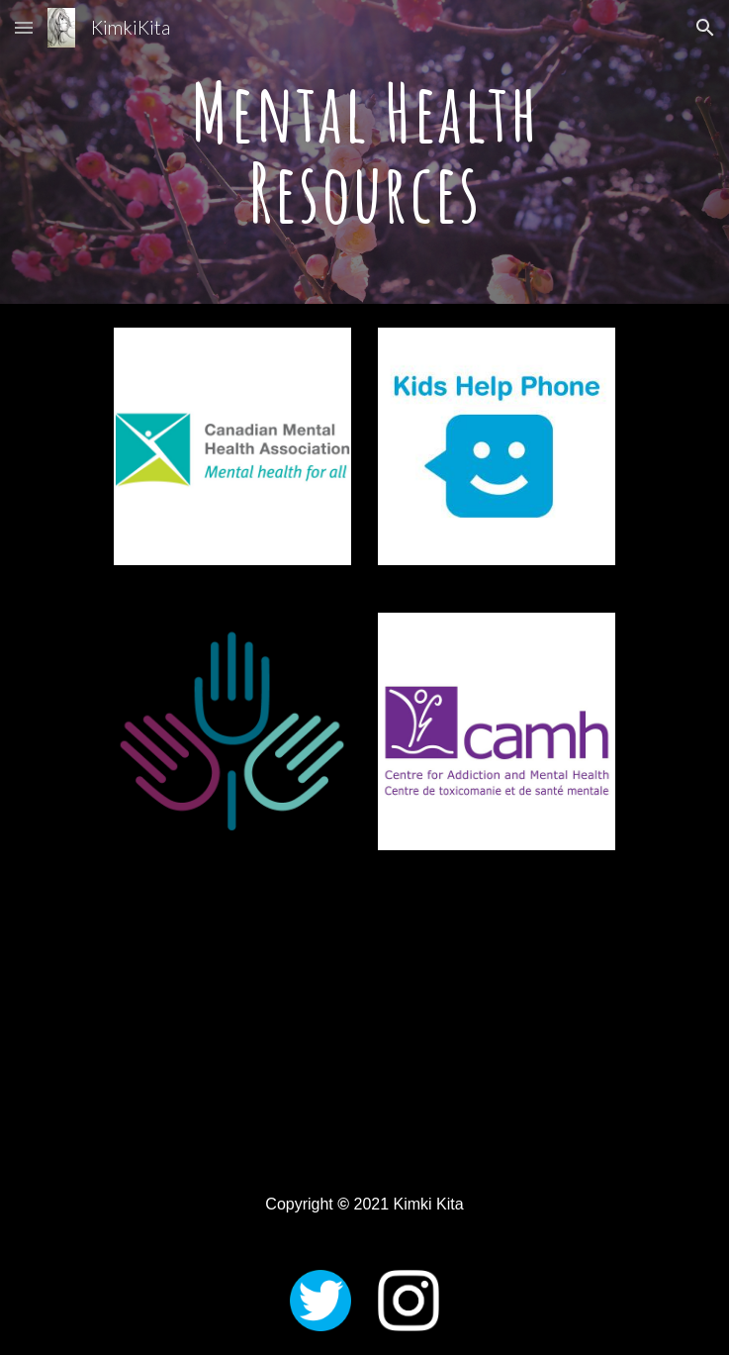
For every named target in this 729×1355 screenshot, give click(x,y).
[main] (364, 152)
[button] (23, 27)
